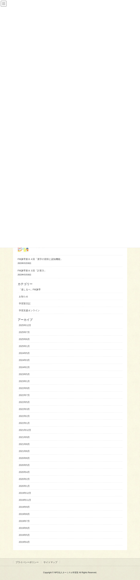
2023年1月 (24, 381)
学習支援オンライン (29, 310)
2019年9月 (24, 507)
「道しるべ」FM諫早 (30, 289)
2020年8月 (24, 458)
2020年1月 (24, 486)
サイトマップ (50, 562)
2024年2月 (24, 367)
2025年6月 (24, 339)
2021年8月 (24, 444)
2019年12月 (25, 493)
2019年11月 (25, 500)
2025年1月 (24, 346)
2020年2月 (24, 479)
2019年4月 (24, 542)
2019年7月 (24, 521)
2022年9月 (24, 388)
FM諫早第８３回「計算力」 (32, 270)
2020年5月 (24, 465)
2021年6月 (24, 451)
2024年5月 (24, 353)
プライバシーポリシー (27, 562)
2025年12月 (25, 325)
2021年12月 (25, 430)
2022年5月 (24, 402)
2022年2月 (24, 416)
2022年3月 (24, 409)
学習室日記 (24, 303)
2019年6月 (24, 528)
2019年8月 (24, 514)
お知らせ (23, 296)
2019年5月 (24, 535)
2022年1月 (24, 423)
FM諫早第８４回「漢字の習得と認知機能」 (40, 259)
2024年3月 (24, 360)
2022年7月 (24, 395)
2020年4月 (24, 472)
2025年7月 (24, 332)
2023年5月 (24, 374)
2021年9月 (24, 437)
